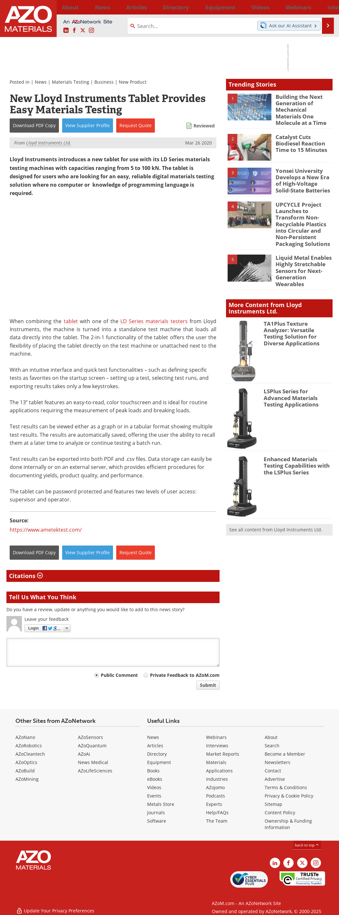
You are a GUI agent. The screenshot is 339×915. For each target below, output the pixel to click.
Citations (26, 576)
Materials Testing (70, 82)
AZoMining (27, 779)
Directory (153, 7)
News (41, 82)
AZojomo (215, 787)
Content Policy (280, 812)
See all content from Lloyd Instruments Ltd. (275, 508)
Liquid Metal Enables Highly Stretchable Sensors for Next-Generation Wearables (303, 251)
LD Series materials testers (154, 321)
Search (272, 745)
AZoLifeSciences (95, 771)
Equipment (159, 762)
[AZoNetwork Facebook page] (74, 30)
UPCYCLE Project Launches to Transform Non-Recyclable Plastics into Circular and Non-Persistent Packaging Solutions (304, 215)
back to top (307, 844)
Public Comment (119, 675)
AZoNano (25, 737)
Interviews (217, 745)
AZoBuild (25, 771)
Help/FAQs (217, 812)
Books (153, 771)
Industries (217, 779)
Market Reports (222, 754)
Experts (214, 804)
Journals (156, 812)
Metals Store (160, 804)
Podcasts (215, 796)
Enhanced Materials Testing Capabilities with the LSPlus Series (298, 443)
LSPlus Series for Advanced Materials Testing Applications (296, 376)
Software (156, 821)
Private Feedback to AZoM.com (185, 675)
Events (154, 796)
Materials (216, 762)
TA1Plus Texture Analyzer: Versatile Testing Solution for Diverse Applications (295, 308)
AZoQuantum (92, 745)
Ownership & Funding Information (288, 824)
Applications (219, 771)
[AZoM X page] (82, 30)
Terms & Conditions (286, 787)
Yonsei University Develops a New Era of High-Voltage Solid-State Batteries (302, 175)
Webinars (216, 737)
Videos (154, 787)
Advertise (275, 779)
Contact (273, 771)
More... (325, 7)
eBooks (154, 779)
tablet (71, 321)
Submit (208, 685)
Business (104, 82)
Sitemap (273, 804)
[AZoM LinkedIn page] (66, 30)
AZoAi (84, 754)
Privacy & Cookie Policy (289, 796)
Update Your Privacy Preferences (55, 907)
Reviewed (204, 126)
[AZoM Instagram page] (91, 30)
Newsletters (277, 762)
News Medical (93, 762)
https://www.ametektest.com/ (46, 529)
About (271, 737)
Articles (155, 745)
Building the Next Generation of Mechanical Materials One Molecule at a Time (302, 108)
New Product (132, 82)
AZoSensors (90, 737)
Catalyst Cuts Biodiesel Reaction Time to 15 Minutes (304, 139)
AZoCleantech (30, 754)
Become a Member (285, 754)
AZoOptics (26, 762)
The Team (216, 821)
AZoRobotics (28, 745)
